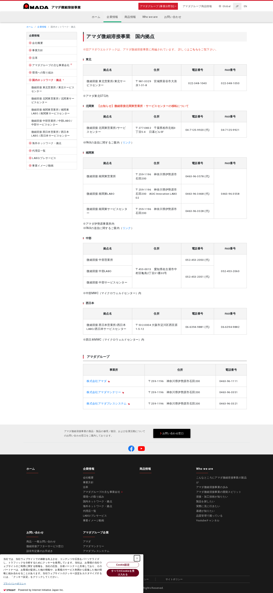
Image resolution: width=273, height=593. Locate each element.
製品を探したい (205, 501)
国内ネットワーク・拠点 (47, 80)
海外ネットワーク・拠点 (47, 143)
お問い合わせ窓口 (172, 433)
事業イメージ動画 (43, 165)
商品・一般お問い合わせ (41, 541)
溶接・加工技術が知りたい (212, 496)
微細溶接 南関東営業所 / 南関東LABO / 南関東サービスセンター (50, 111)
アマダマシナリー (93, 546)
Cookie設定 (122, 564)
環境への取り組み (43, 72)
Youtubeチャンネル (208, 520)
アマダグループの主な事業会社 (50, 65)
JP (237, 6)
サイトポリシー (174, 579)
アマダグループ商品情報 (197, 6)
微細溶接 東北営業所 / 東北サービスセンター (52, 89)
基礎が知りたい (205, 510)
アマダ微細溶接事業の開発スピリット (218, 491)
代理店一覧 (38, 150)
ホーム (29, 27)
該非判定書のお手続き (39, 551)
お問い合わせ (34, 532)
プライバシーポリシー (14, 583)
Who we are (204, 469)
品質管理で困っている (209, 515)
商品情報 (145, 469)
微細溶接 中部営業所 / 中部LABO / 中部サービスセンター (51, 122)
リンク (127, 142)
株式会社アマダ (97, 381)
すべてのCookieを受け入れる (122, 573)
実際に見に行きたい (208, 506)
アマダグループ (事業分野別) (157, 6)
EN (245, 6)
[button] (131, 448)
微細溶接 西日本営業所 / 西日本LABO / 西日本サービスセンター (50, 133)
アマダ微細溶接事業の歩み (212, 487)
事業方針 (37, 50)
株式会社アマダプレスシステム (107, 403)
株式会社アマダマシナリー (104, 392)
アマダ (87, 541)
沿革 (35, 57)
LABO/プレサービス (44, 158)
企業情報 (41, 27)
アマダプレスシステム (96, 551)
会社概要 (37, 42)
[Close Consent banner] (137, 558)
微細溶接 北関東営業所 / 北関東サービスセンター (52, 100)
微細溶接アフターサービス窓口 (45, 546)
